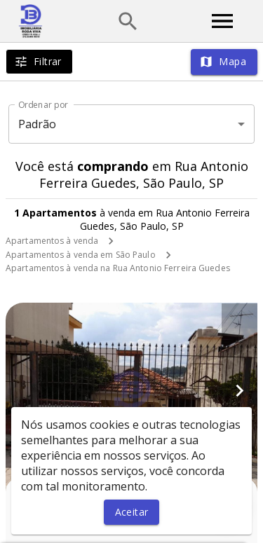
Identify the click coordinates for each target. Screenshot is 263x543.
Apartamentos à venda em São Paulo (81, 255)
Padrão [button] (37, 124)
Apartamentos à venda (52, 241)
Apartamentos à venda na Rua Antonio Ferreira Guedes (118, 268)
